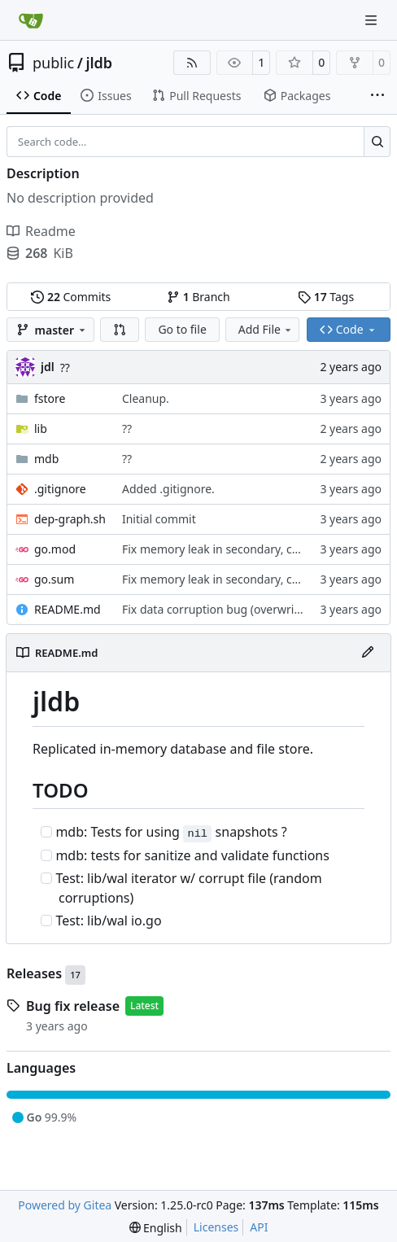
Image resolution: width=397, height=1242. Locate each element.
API (259, 1227)
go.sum (54, 579)
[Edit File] (368, 653)
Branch (198, 296)
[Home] (31, 20)
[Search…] (377, 141)
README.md (67, 609)
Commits (71, 296)
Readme (41, 231)
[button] (119, 329)
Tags (326, 296)
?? (65, 367)
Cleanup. (145, 398)
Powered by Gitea (64, 1205)
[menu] (155, 1227)
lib (40, 428)
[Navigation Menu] (372, 20)
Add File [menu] (266, 329)
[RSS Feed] (192, 62)
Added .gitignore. (168, 488)
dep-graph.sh (70, 519)
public (53, 63)
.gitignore (60, 488)
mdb (46, 458)
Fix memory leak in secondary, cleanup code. (241, 549)
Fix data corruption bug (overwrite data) (228, 609)
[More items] (377, 96)
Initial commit (159, 519)
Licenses (216, 1227)
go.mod (55, 549)
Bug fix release (73, 1006)
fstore (49, 398)
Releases (46, 975)
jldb (98, 63)
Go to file (182, 329)
